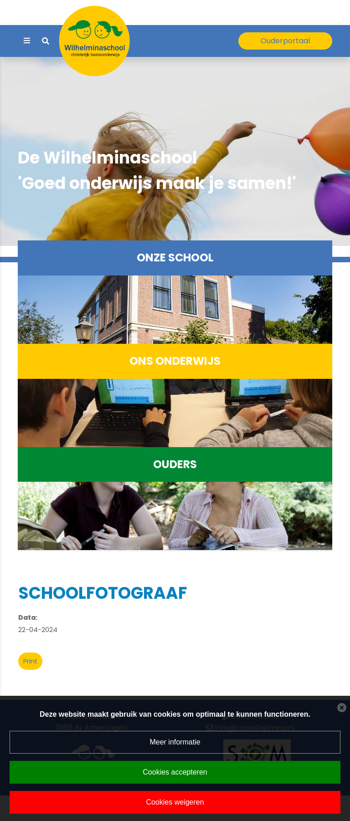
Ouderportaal (285, 41)
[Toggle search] (45, 41)
